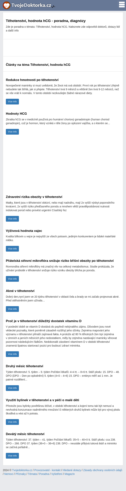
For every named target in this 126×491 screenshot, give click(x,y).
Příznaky (20, 473)
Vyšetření (57, 473)
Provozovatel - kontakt (47, 470)
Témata (32, 473)
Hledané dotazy (72, 470)
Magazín (70, 473)
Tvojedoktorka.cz (22, 470)
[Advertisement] (63, 47)
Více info (12, 101)
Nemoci (8, 473)
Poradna (44, 473)
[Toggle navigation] (120, 3)
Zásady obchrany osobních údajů (102, 470)
